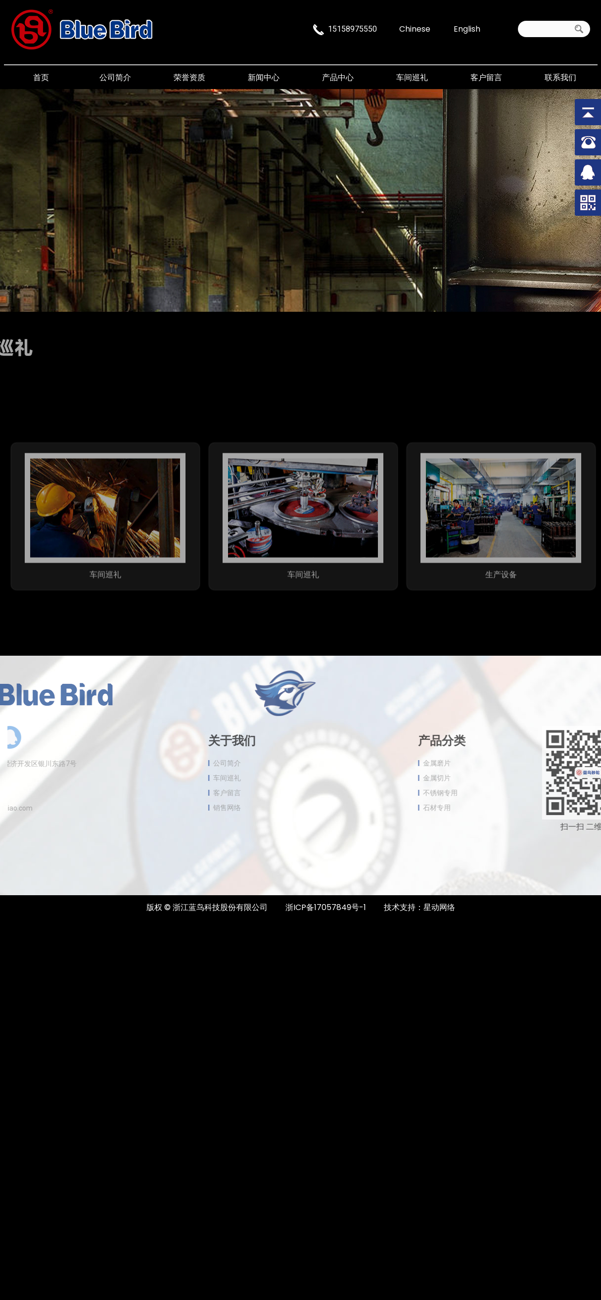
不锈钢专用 (462, 793)
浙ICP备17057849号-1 (325, 907)
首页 (41, 77)
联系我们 (560, 77)
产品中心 (338, 77)
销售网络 (205, 808)
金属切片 (459, 778)
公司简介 (115, 77)
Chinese (414, 28)
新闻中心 (263, 77)
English (467, 28)
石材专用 (459, 808)
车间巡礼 (412, 77)
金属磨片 (459, 763)
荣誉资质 (189, 77)
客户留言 (486, 77)
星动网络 (439, 907)
